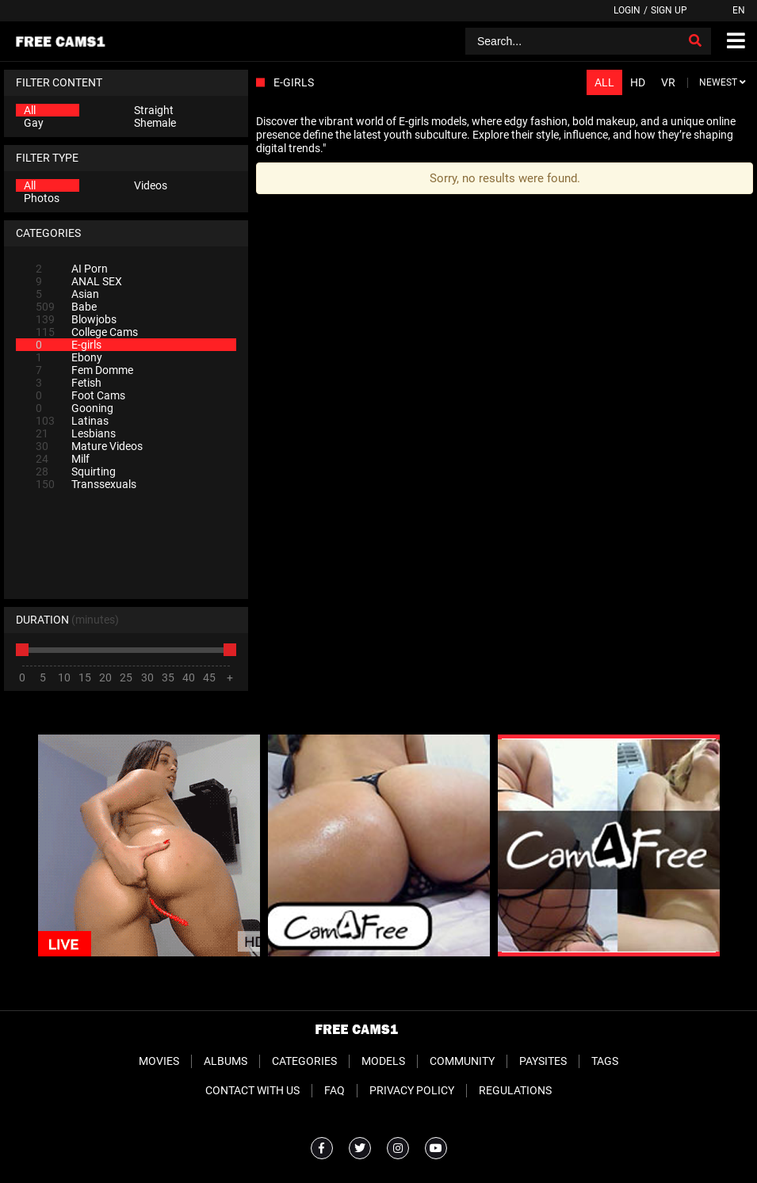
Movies (159, 1061)
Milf (63, 458)
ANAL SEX (79, 281)
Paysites (543, 1061)
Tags (604, 1061)
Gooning (74, 408)
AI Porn (72, 268)
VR (668, 82)
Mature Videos (89, 446)
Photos (41, 198)
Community (462, 1061)
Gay (34, 122)
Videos (150, 185)
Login (627, 10)
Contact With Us (252, 1090)
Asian (67, 294)
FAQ (334, 1090)
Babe (66, 306)
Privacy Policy (411, 1090)
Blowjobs (76, 319)
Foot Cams (80, 395)
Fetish (68, 382)
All (30, 110)
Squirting (76, 471)
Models (383, 1061)
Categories (304, 1061)
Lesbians (76, 433)
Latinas (72, 420)
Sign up (669, 10)
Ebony (69, 357)
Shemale (155, 122)
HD (637, 82)
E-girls (68, 344)
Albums (225, 1061)
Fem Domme (84, 370)
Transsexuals (86, 484)
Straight (154, 110)
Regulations (515, 1090)
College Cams (87, 332)
